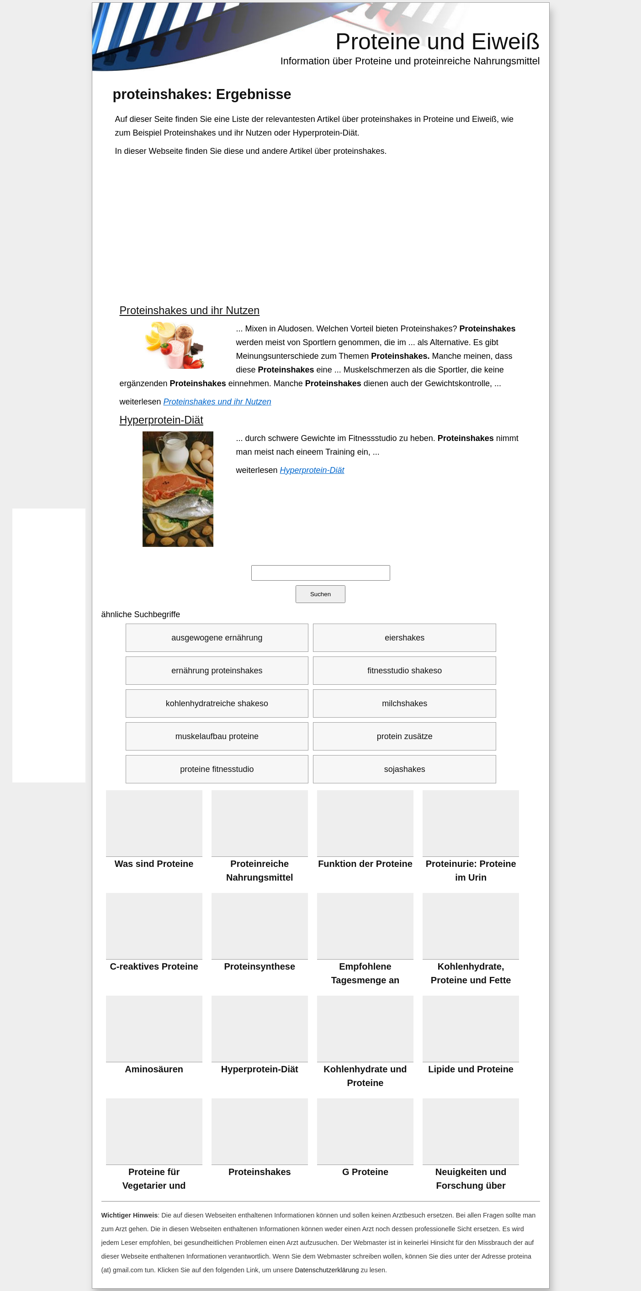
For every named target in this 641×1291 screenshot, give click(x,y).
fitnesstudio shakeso (404, 670)
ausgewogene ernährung (216, 637)
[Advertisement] (321, 231)
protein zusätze (405, 736)
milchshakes (404, 703)
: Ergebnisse (202, 94)
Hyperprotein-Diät (161, 420)
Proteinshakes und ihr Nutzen (190, 310)
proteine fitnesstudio (217, 769)
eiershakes (404, 637)
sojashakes (404, 769)
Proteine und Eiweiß (437, 41)
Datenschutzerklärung (327, 1270)
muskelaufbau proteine (217, 736)
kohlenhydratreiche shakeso (217, 703)
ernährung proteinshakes (216, 670)
